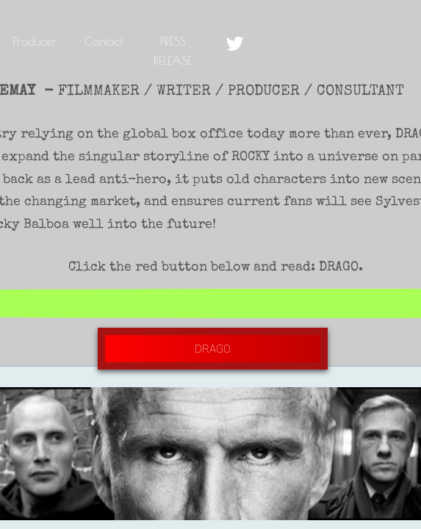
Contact (103, 41)
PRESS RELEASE (173, 51)
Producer (34, 41)
